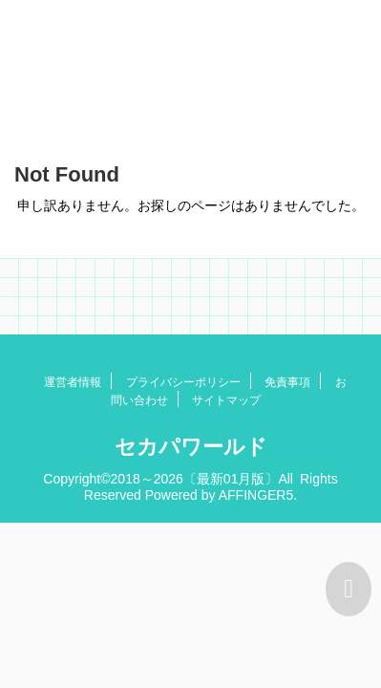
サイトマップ (226, 400)
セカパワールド (191, 447)
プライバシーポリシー (183, 382)
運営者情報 (72, 382)
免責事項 (287, 382)
